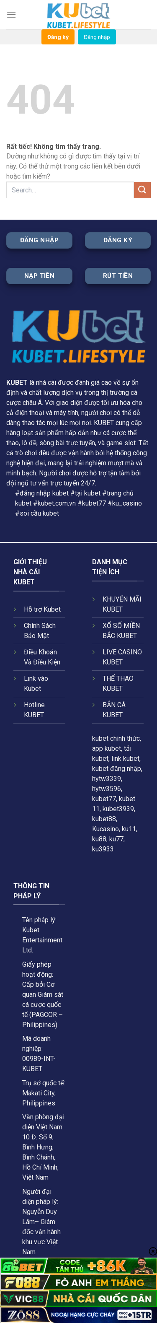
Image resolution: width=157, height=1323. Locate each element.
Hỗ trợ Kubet (42, 609)
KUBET (17, 383)
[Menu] (11, 14)
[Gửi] (142, 190)
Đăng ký (58, 37)
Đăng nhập (97, 37)
